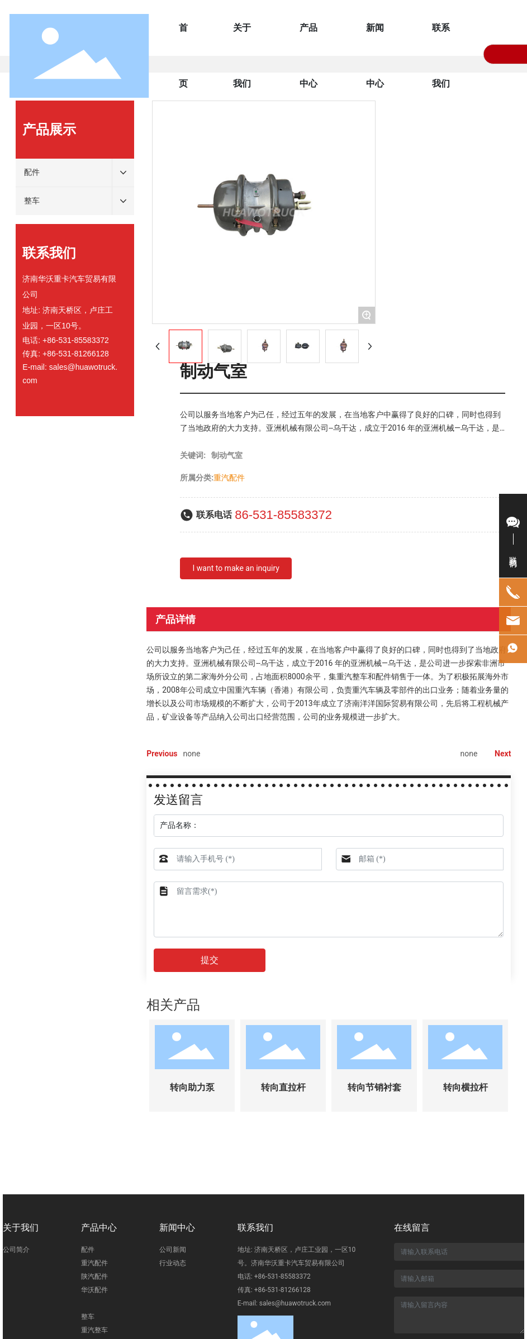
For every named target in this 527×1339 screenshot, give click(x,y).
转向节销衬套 (374, 1087)
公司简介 (16, 1250)
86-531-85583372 (283, 515)
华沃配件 (94, 1290)
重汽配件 (94, 1263)
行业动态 (172, 1263)
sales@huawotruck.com (295, 1303)
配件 (87, 1250)
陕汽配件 (94, 1276)
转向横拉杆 (465, 1087)
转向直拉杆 (283, 1087)
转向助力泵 (192, 1087)
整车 (87, 1317)
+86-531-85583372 (75, 340)
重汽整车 (94, 1330)
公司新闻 (172, 1250)
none (191, 753)
